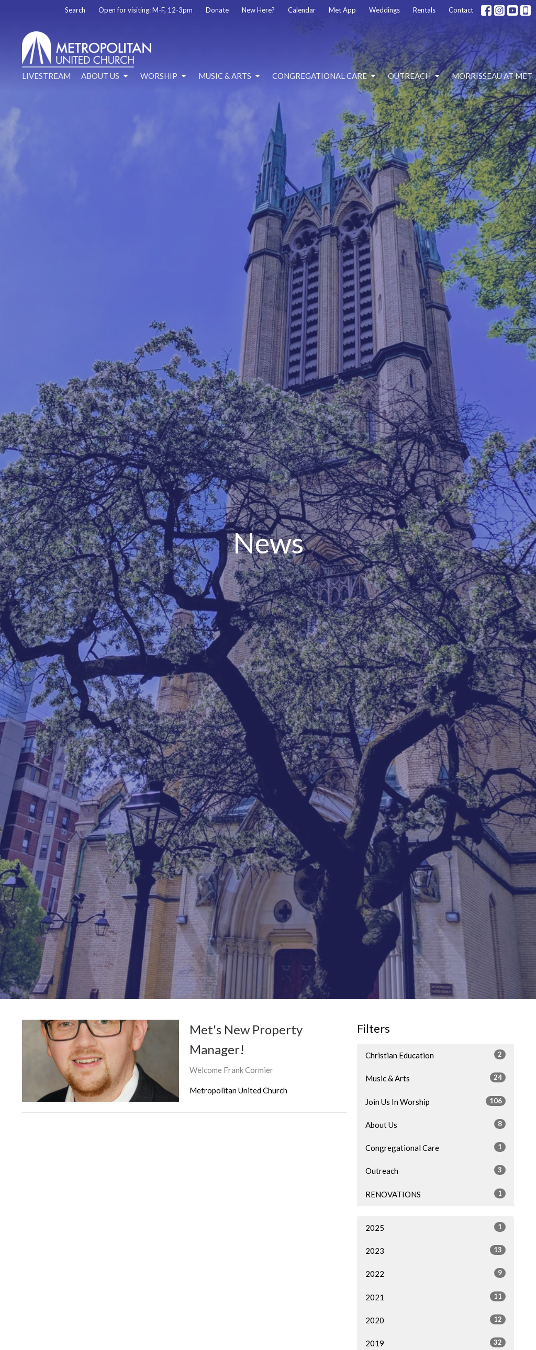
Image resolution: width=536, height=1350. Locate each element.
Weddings (384, 10)
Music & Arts (230, 76)
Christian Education (435, 1054)
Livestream (46, 75)
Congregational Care (324, 76)
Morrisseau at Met (492, 75)
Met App (342, 10)
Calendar (302, 10)
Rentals (424, 10)
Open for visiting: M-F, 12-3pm (145, 10)
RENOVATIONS (435, 1194)
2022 (435, 1273)
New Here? (258, 10)
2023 (435, 1250)
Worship (164, 76)
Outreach (414, 76)
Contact (461, 10)
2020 (435, 1319)
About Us (105, 76)
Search (75, 10)
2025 (435, 1227)
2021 (435, 1296)
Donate (217, 10)
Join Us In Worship (435, 1101)
